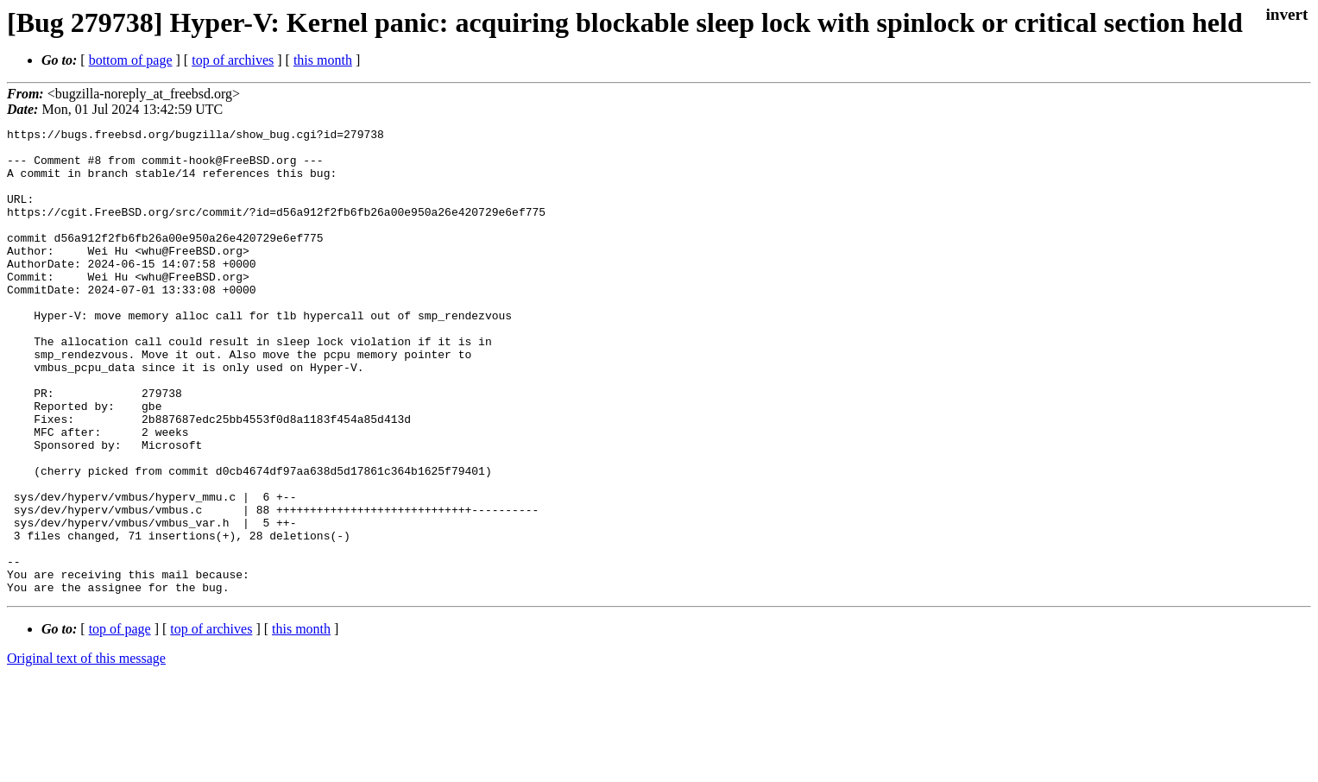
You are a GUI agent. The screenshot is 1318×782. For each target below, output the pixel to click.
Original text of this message (86, 751)
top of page (120, 722)
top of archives (233, 60)
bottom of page (131, 60)
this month (322, 60)
